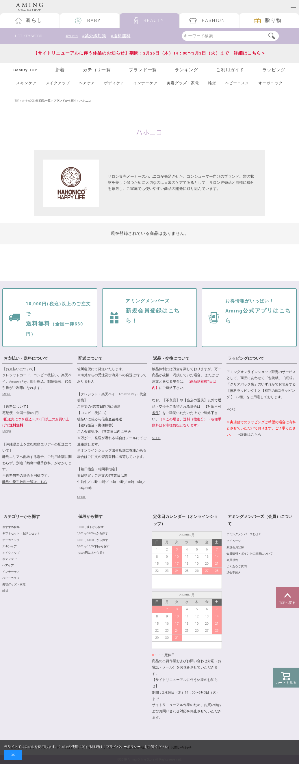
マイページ (233, 541)
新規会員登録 (235, 547)
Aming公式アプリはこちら (258, 311)
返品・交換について (171, 358)
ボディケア (114, 83)
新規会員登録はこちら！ (153, 311)
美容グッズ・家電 (183, 83)
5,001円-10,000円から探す (93, 546)
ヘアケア (87, 83)
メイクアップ (58, 83)
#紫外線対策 (94, 36)
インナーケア (145, 83)
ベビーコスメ (237, 83)
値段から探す (90, 516)
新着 (60, 70)
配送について (90, 358)
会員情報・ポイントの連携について (249, 554)
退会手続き (233, 573)
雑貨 (212, 83)
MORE (6, 394)
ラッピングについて (246, 358)
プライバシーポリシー (123, 747)
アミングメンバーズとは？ (243, 534)
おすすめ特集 (11, 527)
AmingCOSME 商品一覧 (36, 101)
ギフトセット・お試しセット (21, 533)
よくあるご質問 (236, 566)
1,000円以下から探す (90, 527)
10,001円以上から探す (91, 553)
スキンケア (26, 83)
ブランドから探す (65, 101)
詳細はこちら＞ (250, 53)
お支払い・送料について (25, 358)
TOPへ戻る (287, 598)
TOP (17, 101)
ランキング (186, 70)
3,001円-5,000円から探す (92, 540)
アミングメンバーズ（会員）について (260, 520)
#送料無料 (120, 36)
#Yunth (72, 36)
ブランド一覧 (143, 70)
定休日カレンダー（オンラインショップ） (185, 520)
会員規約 (232, 560)
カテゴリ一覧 (97, 70)
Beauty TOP (25, 70)
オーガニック (270, 83)
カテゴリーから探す (21, 516)
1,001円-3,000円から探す (92, 533)
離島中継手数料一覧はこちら (24, 482)
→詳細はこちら (249, 434)
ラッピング (274, 70)
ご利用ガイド (230, 70)
